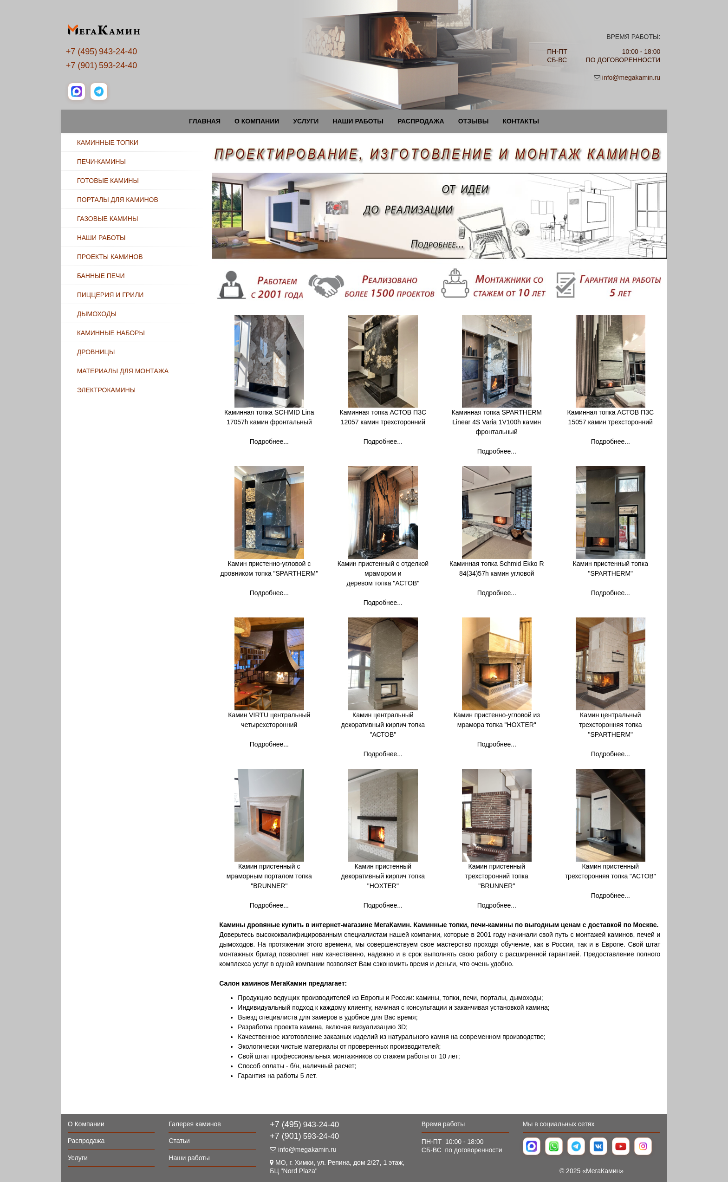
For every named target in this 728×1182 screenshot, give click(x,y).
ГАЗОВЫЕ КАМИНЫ (107, 218)
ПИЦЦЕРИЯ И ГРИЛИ (110, 295)
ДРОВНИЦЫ (96, 352)
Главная (205, 121)
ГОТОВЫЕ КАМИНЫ (108, 180)
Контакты (520, 121)
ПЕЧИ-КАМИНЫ (101, 161)
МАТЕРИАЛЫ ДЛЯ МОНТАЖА (123, 371)
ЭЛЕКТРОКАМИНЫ (106, 390)
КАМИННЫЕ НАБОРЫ (111, 333)
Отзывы (473, 121)
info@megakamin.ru (631, 77)
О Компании (256, 121)
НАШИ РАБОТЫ (101, 237)
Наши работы (358, 121)
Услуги (305, 121)
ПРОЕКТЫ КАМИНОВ (110, 256)
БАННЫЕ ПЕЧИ (101, 275)
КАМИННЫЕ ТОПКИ (107, 142)
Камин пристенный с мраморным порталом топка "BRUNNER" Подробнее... (269, 886)
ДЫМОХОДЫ (97, 314)
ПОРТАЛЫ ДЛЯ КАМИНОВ (117, 199)
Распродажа (420, 121)
